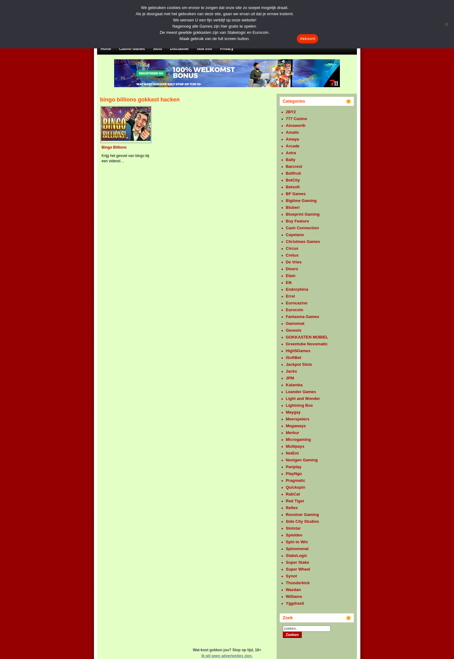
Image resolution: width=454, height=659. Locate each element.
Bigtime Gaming (301, 200)
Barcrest (294, 166)
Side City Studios (302, 521)
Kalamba (294, 385)
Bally (291, 159)
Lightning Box (299, 405)
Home (106, 49)
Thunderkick (298, 583)
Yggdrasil (295, 603)
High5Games (298, 350)
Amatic (292, 132)
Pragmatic (295, 480)
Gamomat (295, 323)
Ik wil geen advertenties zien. (227, 656)
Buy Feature (297, 221)
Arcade (293, 146)
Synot (291, 576)
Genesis (294, 330)
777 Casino (296, 118)
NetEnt (292, 453)
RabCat (293, 494)
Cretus (292, 255)
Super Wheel (298, 569)
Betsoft (293, 187)
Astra (291, 152)
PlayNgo (294, 473)
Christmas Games (303, 241)
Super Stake (297, 562)
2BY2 (291, 112)
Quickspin (295, 487)
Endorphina (297, 289)
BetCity (293, 180)
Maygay (293, 412)
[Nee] (446, 24)
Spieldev (294, 535)
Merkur (292, 432)
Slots (157, 49)
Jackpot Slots (299, 364)
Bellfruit (293, 173)
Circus (292, 248)
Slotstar (293, 528)
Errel (290, 296)
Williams (294, 596)
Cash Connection (302, 228)
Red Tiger (295, 501)
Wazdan (293, 589)
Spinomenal (297, 548)
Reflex (292, 507)
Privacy (227, 49)
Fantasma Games (302, 316)
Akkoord (307, 38)
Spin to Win (297, 542)
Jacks (291, 371)
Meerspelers (297, 419)
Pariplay (294, 466)
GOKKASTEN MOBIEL (307, 337)
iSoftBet (293, 357)
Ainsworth (296, 125)
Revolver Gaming (302, 514)
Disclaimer (179, 49)
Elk (289, 282)
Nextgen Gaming (302, 460)
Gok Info (204, 49)
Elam (291, 275)
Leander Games (301, 391)
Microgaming (298, 439)
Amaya (292, 139)
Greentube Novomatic (307, 344)
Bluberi (293, 207)
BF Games (296, 193)
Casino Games (132, 49)
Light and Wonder (303, 398)
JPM (290, 378)
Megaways (296, 426)
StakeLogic (296, 555)
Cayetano (295, 234)
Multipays (295, 446)
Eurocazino (297, 303)
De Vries (294, 262)
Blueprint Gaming (303, 214)
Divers (292, 269)
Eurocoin (294, 309)
